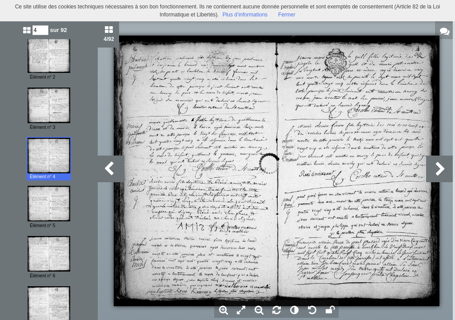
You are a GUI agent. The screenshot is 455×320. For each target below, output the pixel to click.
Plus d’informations (245, 15)
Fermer (286, 15)
